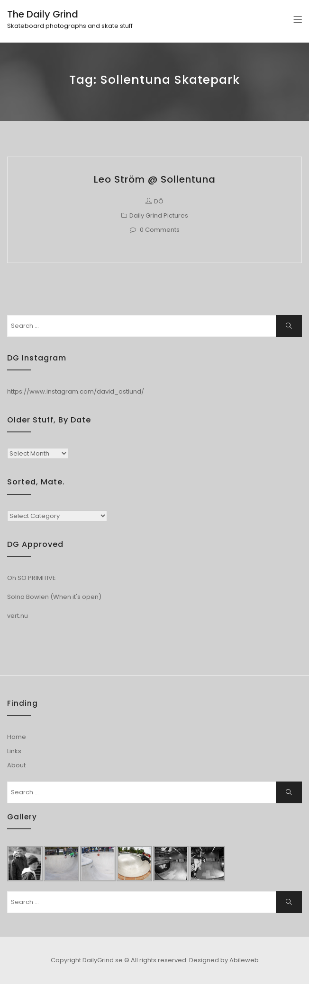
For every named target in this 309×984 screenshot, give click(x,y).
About (16, 765)
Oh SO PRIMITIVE (31, 577)
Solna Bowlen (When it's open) (54, 596)
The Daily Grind (42, 14)
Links (14, 751)
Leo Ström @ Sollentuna (155, 179)
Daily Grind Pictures (158, 215)
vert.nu (17, 615)
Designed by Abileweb (224, 960)
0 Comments (160, 229)
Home (16, 736)
